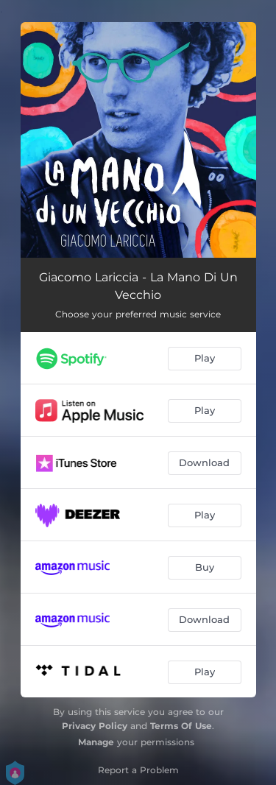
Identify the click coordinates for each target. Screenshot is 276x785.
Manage (96, 741)
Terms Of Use (181, 725)
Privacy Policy (94, 725)
